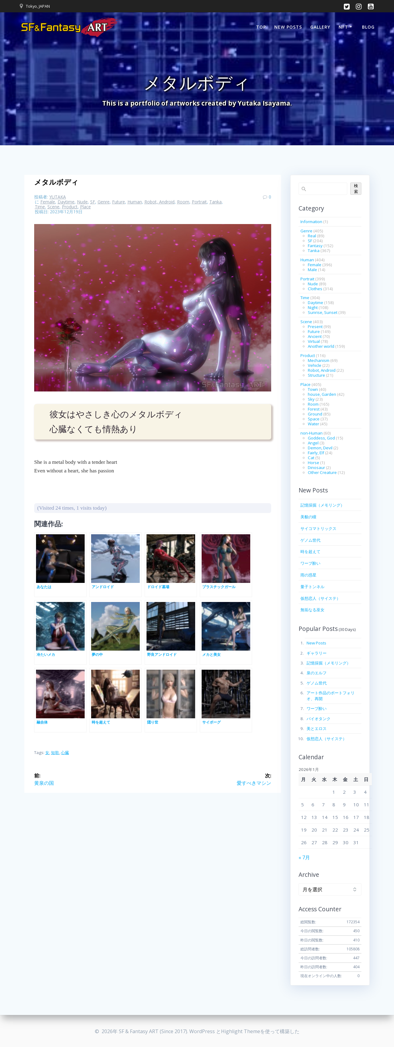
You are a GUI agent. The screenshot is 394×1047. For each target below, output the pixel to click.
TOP (261, 27)
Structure (316, 375)
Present (315, 326)
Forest (314, 409)
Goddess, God (321, 438)
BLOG (368, 27)
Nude (82, 202)
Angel (313, 443)
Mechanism (318, 360)
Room (183, 202)
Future (118, 202)
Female (47, 202)
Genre (104, 202)
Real (312, 236)
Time (40, 207)
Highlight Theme (240, 1031)
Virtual (314, 341)
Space (314, 419)
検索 (356, 188)
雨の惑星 (308, 575)
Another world (321, 346)
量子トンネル (312, 586)
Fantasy (315, 245)
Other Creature (322, 472)
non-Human (311, 433)
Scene (53, 207)
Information (311, 221)
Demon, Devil (320, 448)
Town (313, 389)
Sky (311, 399)
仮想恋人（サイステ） (320, 598)
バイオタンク (319, 718)
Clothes (315, 288)
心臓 (65, 752)
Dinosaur (316, 467)
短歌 (55, 752)
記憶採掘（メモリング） (322, 505)
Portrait (199, 202)
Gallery (320, 27)
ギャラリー (317, 653)
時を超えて (310, 551)
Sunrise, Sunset (322, 312)
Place (85, 207)
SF (92, 202)
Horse (313, 462)
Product (70, 207)
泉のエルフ (317, 673)
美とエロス (317, 728)
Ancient (315, 336)
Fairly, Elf (316, 452)
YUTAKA (57, 197)
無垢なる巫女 (312, 609)
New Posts (288, 27)
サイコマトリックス (318, 528)
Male (312, 269)
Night (313, 307)
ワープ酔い (310, 563)
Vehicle (314, 365)
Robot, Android (159, 202)
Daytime (66, 202)
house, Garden (322, 394)
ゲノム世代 (310, 540)
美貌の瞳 (308, 516)
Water (313, 424)
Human (134, 202)
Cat (311, 457)
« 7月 (304, 857)
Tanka (215, 202)
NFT (343, 27)
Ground (315, 414)
